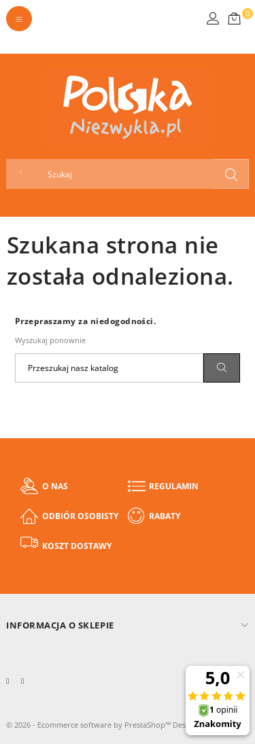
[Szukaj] (109, 368)
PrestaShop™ (148, 725)
